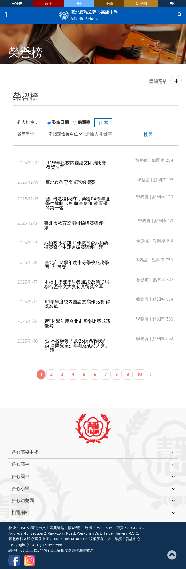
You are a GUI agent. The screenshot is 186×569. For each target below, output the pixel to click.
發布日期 (60, 122)
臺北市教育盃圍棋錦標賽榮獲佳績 (76, 225)
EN (172, 3)
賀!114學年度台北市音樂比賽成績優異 (77, 323)
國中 (79, 3)
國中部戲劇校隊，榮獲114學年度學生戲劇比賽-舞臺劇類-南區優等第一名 (77, 203)
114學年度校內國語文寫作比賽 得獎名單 (77, 304)
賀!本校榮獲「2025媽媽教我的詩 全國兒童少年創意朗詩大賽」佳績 (77, 345)
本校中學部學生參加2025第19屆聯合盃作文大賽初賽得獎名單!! (76, 284)
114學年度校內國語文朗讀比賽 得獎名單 (76, 165)
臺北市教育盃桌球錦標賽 (70, 182)
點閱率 (84, 122)
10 (139, 374)
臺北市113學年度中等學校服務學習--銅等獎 (77, 264)
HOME (17, 3)
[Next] (151, 375)
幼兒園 (141, 3)
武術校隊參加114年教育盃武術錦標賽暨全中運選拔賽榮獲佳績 (76, 245)
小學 (109, 3)
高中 (48, 3)
